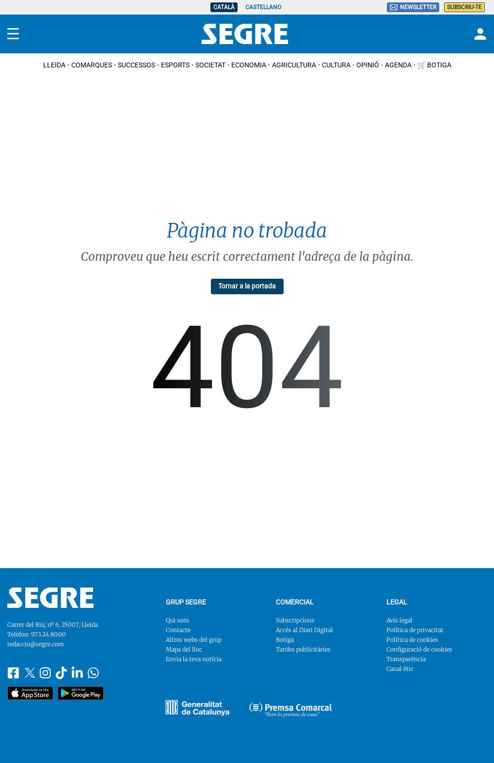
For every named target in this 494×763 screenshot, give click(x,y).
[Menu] (13, 34)
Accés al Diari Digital (304, 630)
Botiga (285, 639)
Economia (248, 65)
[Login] (479, 34)
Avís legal (399, 620)
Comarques (91, 65)
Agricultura (294, 65)
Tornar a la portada (247, 286)
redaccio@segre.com (35, 644)
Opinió (367, 65)
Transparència (406, 659)
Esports (175, 65)
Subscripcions (295, 620)
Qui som (177, 620)
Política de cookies (412, 639)
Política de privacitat (415, 630)
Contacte (178, 630)
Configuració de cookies (419, 649)
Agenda (398, 65)
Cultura (336, 65)
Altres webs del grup (194, 639)
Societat (210, 65)
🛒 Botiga (434, 65)
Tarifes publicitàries (303, 649)
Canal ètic (400, 668)
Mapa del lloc (184, 649)
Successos (136, 65)
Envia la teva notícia (194, 659)
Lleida (54, 65)
